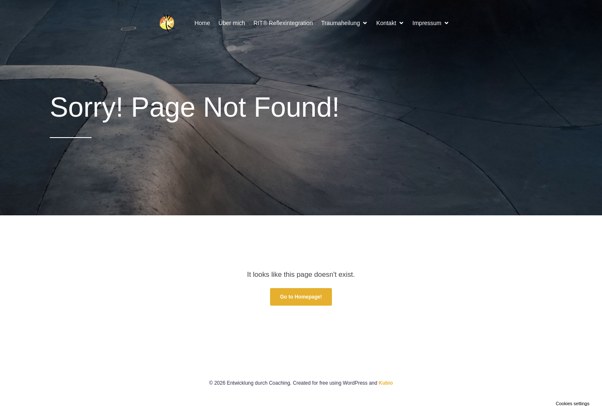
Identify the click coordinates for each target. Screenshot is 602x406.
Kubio (386, 383)
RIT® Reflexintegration (283, 23)
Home (202, 23)
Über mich (232, 23)
